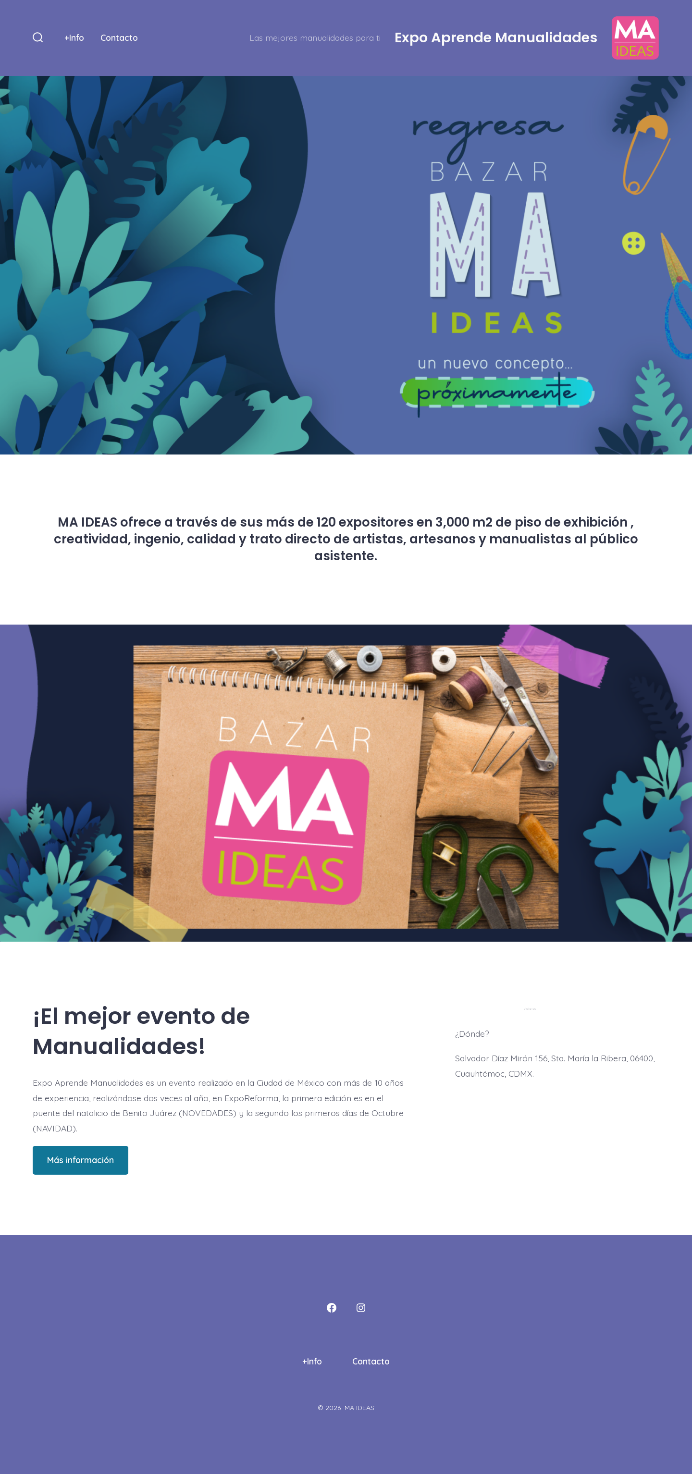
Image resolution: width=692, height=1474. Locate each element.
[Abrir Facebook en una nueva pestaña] (331, 1307)
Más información (80, 1160)
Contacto (119, 37)
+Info (74, 37)
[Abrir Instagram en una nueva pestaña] (360, 1307)
